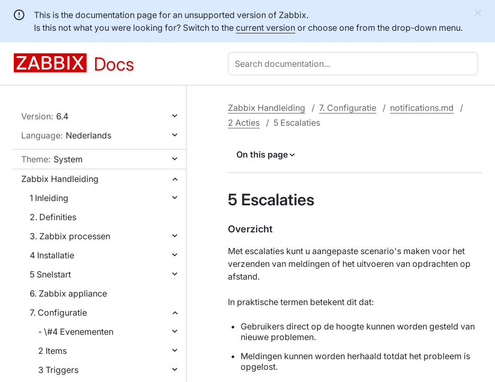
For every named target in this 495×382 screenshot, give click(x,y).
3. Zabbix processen (70, 236)
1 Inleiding (49, 198)
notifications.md (422, 107)
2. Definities (53, 217)
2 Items (52, 350)
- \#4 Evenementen (75, 331)
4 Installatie (52, 255)
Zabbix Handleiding (60, 178)
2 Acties (244, 122)
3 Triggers (58, 369)
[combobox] (355, 64)
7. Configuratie (58, 312)
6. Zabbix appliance (68, 293)
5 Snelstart (50, 274)
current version (265, 27)
